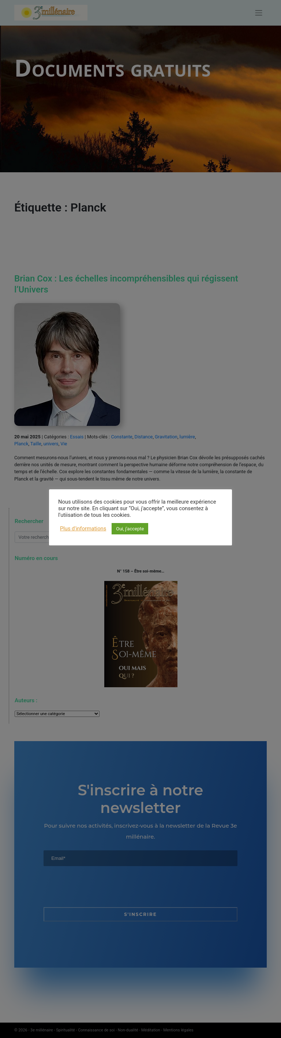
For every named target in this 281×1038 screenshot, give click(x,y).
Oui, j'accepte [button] (130, 528)
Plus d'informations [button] (83, 528)
